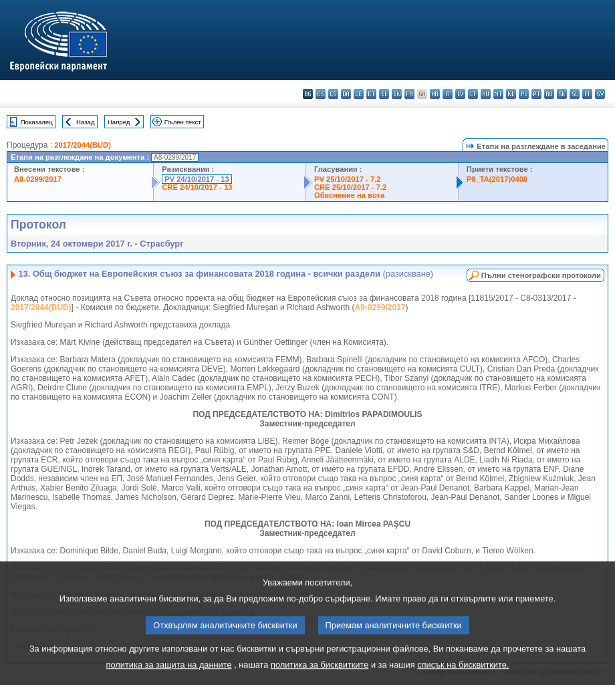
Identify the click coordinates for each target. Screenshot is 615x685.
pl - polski (524, 94)
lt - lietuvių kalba (473, 94)
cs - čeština (333, 94)
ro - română (549, 94)
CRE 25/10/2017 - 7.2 (350, 187)
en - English (397, 94)
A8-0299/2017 (38, 179)
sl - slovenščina (575, 94)
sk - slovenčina (562, 94)
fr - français (409, 94)
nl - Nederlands (511, 94)
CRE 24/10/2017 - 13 (197, 187)
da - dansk (346, 94)
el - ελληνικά (384, 94)
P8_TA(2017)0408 (497, 179)
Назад (85, 122)
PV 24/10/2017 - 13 (196, 179)
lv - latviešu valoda (460, 94)
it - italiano (448, 94)
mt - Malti (498, 94)
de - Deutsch (359, 94)
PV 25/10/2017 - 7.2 (347, 179)
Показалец (37, 122)
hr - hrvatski (435, 94)
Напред (119, 122)
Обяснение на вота (349, 195)
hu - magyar (486, 94)
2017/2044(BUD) (82, 145)
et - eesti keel (371, 94)
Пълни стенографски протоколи (541, 275)
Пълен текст (182, 122)
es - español (321, 94)
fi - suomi (587, 94)
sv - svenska (600, 94)
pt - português (536, 94)
